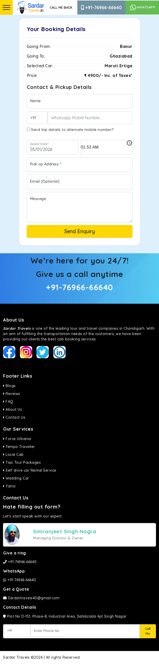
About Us (12, 409)
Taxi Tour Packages (22, 462)
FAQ (8, 401)
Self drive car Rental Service (29, 470)
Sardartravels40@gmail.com (31, 598)
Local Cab (13, 454)
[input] (106, 147)
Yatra (9, 486)
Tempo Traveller (19, 446)
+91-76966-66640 (101, 7)
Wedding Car (16, 478)
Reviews (11, 393)
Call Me (148, 631)
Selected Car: (40, 65)
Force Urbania (17, 438)
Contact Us (14, 417)
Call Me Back (61, 7)
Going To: (36, 56)
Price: (32, 75)
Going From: (39, 46)
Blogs (9, 385)
